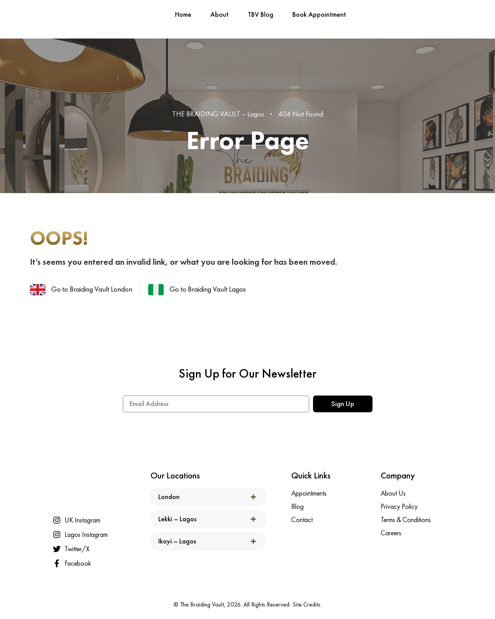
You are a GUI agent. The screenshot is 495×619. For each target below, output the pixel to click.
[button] (208, 497)
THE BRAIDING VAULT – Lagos (218, 114)
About (219, 14)
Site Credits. (307, 605)
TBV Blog (260, 14)
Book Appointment (319, 14)
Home (183, 14)
